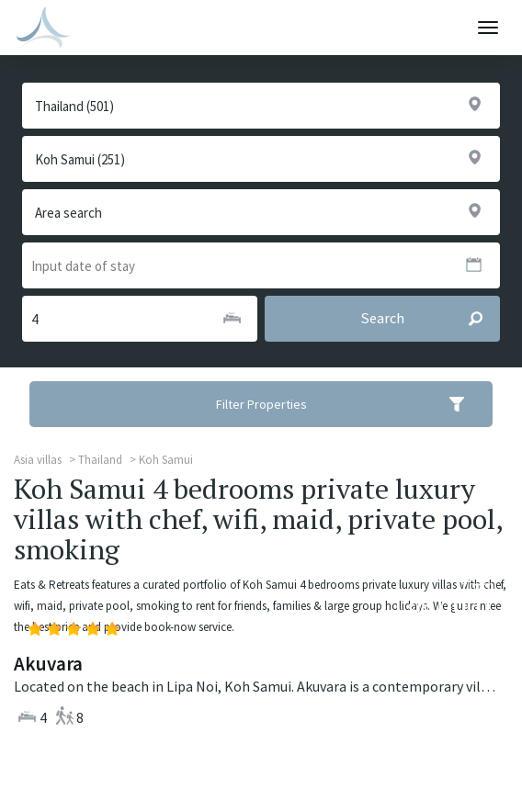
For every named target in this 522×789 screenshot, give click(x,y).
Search (429, 319)
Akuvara (48, 663)
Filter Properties (352, 404)
